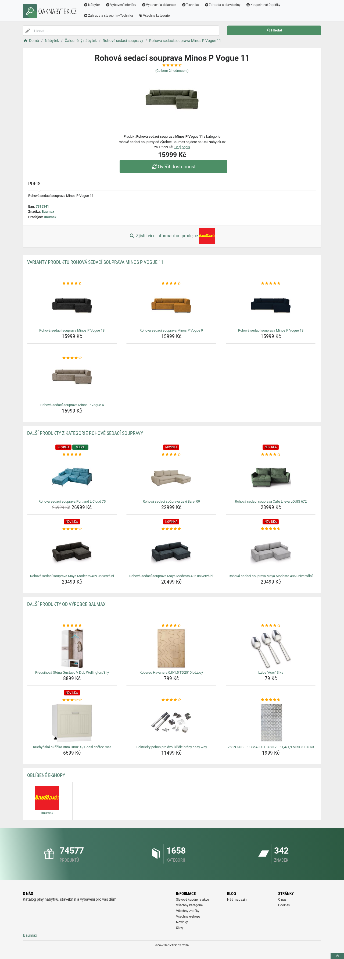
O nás (282, 899)
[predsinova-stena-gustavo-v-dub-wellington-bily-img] (72, 648)
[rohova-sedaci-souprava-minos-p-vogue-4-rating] (72, 358)
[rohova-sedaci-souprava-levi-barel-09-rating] (171, 454)
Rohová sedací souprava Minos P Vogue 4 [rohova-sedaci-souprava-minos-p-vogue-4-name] (72, 405)
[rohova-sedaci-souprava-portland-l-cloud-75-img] (72, 477)
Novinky (182, 922)
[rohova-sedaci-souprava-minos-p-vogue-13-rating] (271, 283)
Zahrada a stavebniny (222, 5)
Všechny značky (187, 911)
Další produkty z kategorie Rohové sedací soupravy (85, 433)
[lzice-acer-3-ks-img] (271, 648)
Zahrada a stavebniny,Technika (108, 15)
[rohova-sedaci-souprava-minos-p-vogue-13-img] (271, 306)
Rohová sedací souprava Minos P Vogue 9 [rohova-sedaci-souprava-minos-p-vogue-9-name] (171, 330)
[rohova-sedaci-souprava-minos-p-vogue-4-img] (72, 381)
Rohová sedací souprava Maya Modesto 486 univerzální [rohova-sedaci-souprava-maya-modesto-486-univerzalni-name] (271, 576)
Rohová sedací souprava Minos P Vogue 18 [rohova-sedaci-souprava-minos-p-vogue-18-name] (72, 330)
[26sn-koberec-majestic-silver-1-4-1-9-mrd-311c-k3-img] (271, 723)
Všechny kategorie (154, 15)
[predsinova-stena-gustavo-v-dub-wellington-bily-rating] (72, 625)
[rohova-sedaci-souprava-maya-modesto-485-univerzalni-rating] (171, 529)
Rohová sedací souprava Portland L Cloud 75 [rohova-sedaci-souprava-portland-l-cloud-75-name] (72, 501)
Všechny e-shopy (188, 916)
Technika (190, 5)
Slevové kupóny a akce (192, 899)
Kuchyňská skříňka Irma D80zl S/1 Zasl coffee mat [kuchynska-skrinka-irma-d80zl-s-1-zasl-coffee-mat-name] (72, 747)
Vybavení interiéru (121, 5)
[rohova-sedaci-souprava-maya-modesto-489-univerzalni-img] (72, 552)
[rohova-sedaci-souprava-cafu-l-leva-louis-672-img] (271, 477)
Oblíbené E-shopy (46, 775)
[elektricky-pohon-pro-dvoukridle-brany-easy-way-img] (171, 723)
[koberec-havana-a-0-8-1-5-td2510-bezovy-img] (171, 648)
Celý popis (182, 147)
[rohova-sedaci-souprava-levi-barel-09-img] (171, 477)
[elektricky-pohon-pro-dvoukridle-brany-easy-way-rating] (171, 700)
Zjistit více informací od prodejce (172, 236)
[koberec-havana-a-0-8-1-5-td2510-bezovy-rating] (171, 625)
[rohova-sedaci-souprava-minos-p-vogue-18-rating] (72, 283)
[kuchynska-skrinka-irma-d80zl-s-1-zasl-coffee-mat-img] (72, 723)
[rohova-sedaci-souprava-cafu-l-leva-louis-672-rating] (271, 454)
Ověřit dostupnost (173, 166)
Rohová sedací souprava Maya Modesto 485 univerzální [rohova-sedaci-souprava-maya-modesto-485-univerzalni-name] (171, 576)
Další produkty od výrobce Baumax (66, 604)
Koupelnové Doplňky (263, 5)
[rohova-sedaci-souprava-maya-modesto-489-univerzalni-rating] (72, 529)
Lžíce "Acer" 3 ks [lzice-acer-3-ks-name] (270, 672)
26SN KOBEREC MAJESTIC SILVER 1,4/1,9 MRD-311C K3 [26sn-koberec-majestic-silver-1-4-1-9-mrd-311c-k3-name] (271, 747)
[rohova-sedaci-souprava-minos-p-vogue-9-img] (171, 306)
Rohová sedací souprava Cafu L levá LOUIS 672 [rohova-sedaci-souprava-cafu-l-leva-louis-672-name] (271, 501)
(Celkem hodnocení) (172, 71)
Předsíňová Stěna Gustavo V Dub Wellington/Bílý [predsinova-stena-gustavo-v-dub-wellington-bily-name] (72, 672)
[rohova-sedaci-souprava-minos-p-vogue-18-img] (72, 306)
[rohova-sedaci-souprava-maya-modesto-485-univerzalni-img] (171, 552)
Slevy (180, 928)
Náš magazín (237, 899)
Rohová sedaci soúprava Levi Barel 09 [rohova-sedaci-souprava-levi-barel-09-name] (171, 501)
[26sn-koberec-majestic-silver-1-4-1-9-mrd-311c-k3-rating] (271, 700)
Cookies (284, 905)
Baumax (48, 211)
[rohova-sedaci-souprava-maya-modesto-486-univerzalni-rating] (271, 529)
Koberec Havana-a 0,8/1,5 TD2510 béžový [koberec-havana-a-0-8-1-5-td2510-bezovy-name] (171, 672)
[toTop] (337, 956)
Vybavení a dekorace (159, 5)
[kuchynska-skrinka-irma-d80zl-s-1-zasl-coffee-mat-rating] (72, 700)
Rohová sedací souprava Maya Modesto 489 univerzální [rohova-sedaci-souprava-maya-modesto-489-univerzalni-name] (72, 576)
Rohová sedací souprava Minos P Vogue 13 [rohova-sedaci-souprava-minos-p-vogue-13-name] (270, 330)
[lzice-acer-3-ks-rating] (271, 625)
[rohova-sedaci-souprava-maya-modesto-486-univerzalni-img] (271, 552)
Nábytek (92, 5)
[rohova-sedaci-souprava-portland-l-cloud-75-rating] (72, 454)
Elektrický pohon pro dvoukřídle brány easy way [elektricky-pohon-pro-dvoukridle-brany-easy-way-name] (171, 747)
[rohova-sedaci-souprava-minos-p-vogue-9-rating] (171, 283)
